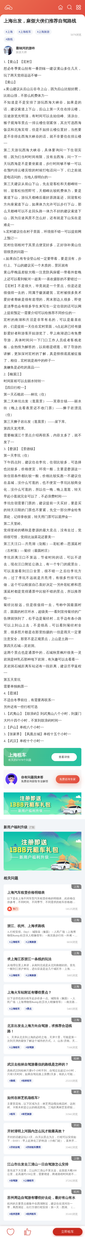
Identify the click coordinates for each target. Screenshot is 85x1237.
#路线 (9, 39)
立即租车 (67, 1231)
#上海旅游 (43, 31)
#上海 (9, 31)
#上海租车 (25, 31)
